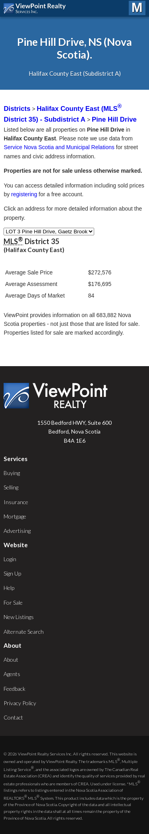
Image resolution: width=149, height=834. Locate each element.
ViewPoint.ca (37, 8)
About (11, 659)
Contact (13, 717)
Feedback (14, 688)
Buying (12, 472)
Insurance (16, 502)
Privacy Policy (20, 703)
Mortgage (15, 516)
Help (9, 587)
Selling (11, 487)
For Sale (13, 602)
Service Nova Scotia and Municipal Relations (59, 147)
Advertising (17, 530)
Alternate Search (24, 631)
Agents (12, 673)
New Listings (19, 616)
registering (24, 194)
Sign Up (12, 573)
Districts (17, 108)
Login (10, 559)
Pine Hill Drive (114, 119)
